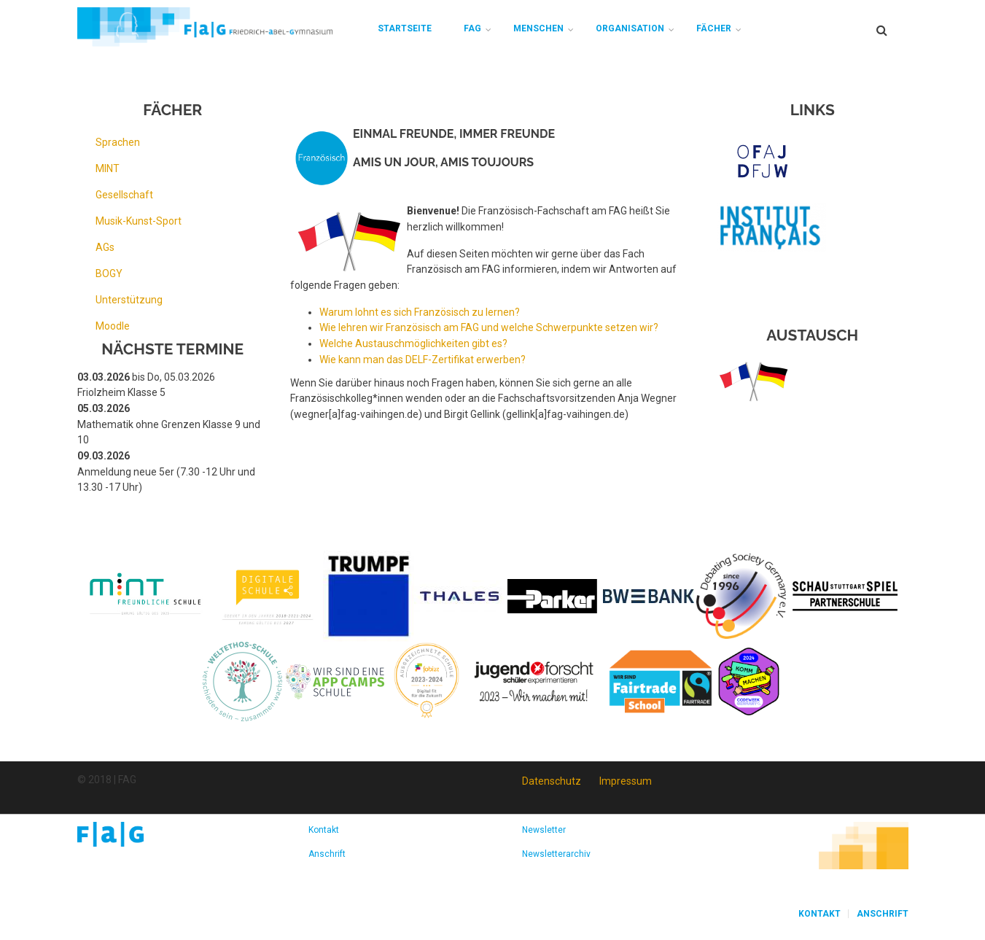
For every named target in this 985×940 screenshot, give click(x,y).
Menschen (538, 28)
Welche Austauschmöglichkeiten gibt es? (413, 343)
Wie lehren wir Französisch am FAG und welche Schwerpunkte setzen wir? (488, 327)
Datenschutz (551, 781)
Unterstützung (129, 300)
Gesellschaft (124, 195)
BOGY (109, 273)
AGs (105, 247)
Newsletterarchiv (556, 854)
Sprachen (118, 142)
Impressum (625, 781)
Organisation (630, 28)
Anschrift (327, 854)
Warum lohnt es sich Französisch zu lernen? (419, 312)
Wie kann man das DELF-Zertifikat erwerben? (422, 359)
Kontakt (323, 830)
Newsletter (544, 830)
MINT (108, 168)
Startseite (405, 28)
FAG (472, 28)
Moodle (113, 326)
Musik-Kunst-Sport (139, 221)
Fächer (713, 28)
